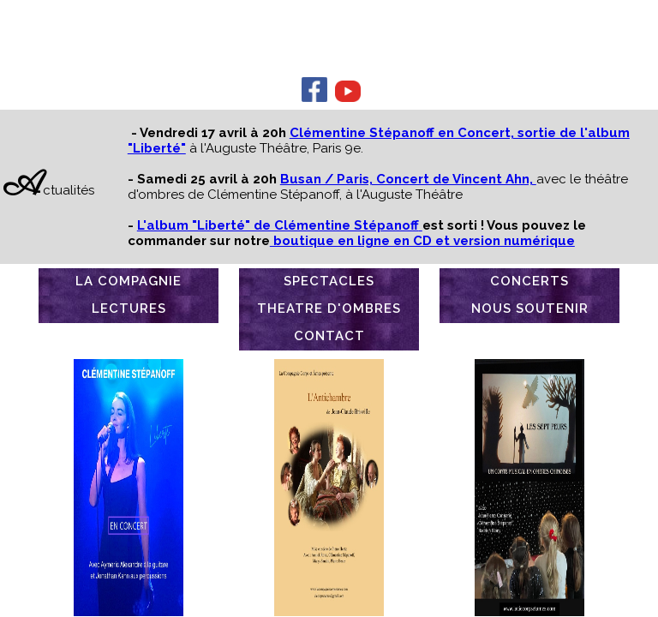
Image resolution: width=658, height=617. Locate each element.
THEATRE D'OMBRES (329, 308)
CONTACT (329, 336)
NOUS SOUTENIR (530, 308)
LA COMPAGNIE (128, 281)
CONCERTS (529, 281)
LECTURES (129, 308)
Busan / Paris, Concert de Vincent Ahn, (408, 179)
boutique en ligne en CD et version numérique (422, 241)
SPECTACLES (329, 281)
